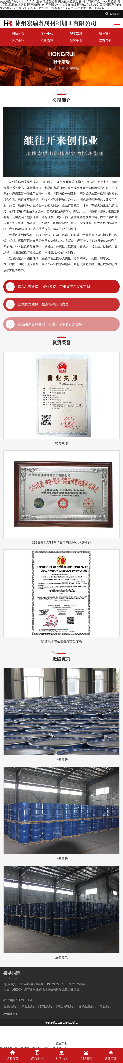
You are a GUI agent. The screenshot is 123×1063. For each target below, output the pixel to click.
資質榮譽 (76, 41)
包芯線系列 (46, 1006)
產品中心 (47, 33)
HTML (30, 1000)
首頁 (62, 68)
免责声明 (61, 1043)
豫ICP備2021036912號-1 (61, 1022)
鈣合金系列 (28, 1006)
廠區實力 (105, 33)
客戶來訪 (18, 41)
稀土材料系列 (66, 1006)
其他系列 (105, 1006)
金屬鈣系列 (10, 1006)
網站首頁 (18, 33)
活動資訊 (47, 41)
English (115, 13)
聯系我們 (105, 41)
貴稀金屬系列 (87, 1006)
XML (22, 1000)
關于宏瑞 (76, 33)
